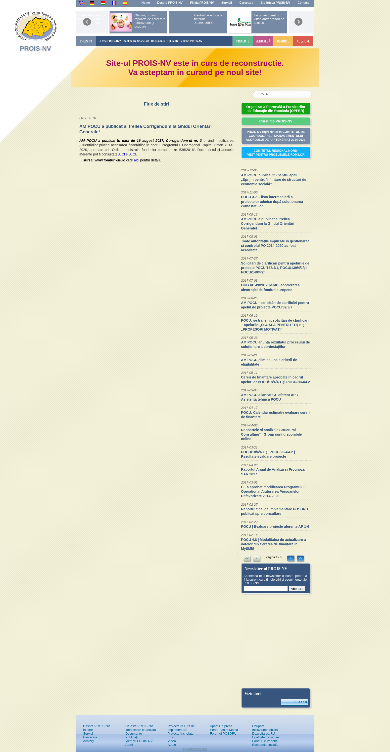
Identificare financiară (136, 41)
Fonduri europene (265, 741)
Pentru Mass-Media (224, 730)
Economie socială (265, 745)
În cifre (88, 730)
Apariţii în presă (221, 726)
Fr (113, 3)
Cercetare (90, 737)
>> (300, 558)
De (92, 3)
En (81, 3)
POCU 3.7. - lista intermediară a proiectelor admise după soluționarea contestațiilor (272, 201)
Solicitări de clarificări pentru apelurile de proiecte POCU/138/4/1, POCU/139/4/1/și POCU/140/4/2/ (275, 267)
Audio (172, 745)
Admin (130, 745)
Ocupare (258, 726)
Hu (103, 3)
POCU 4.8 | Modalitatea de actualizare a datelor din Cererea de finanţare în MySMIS (273, 544)
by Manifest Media (195, 749)
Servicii (88, 733)
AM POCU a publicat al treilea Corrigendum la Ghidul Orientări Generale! (267, 223)
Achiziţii (88, 741)
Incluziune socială (265, 730)
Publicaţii (173, 41)
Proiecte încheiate (181, 733)
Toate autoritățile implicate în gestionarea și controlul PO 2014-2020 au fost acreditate (275, 245)
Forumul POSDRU (223, 733)
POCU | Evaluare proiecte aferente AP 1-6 (275, 526)
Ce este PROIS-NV (139, 726)
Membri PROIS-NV (191, 41)
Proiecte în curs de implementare (181, 728)
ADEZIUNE (303, 40)
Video (172, 741)
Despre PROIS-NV (96, 726)
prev (87, 20)
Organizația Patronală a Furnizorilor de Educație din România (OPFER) (275, 109)
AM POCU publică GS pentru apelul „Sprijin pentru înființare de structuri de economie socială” (273, 179)
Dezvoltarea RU (263, 733)
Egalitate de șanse (265, 737)
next (298, 20)
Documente (158, 41)
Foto (171, 737)
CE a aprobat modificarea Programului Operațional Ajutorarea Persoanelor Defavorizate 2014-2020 (272, 491)
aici (136, 160)
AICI (121, 154)
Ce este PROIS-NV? (109, 41)
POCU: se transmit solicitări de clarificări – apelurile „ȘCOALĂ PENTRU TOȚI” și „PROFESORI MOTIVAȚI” (275, 324)
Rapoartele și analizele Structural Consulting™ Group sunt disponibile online (271, 434)
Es (125, 3)
